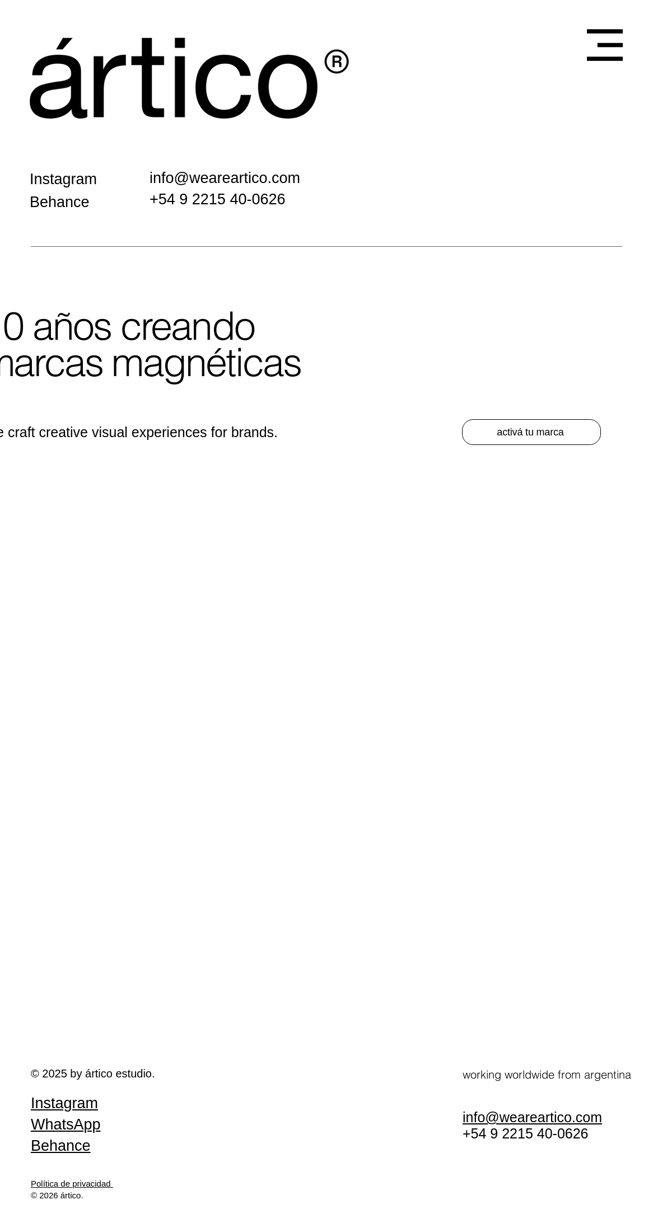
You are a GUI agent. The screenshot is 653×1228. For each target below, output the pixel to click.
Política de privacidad (72, 1183)
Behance (61, 1145)
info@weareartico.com (225, 178)
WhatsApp (66, 1124)
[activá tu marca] (531, 432)
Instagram (64, 1103)
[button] (605, 45)
